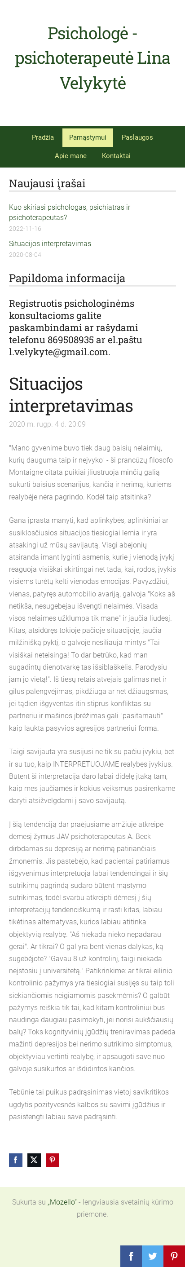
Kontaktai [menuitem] (116, 156)
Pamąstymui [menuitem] (87, 137)
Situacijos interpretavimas (50, 243)
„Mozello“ (62, 1202)
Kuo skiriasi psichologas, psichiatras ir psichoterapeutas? (69, 212)
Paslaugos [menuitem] (137, 137)
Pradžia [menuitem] (43, 137)
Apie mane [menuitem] (71, 156)
